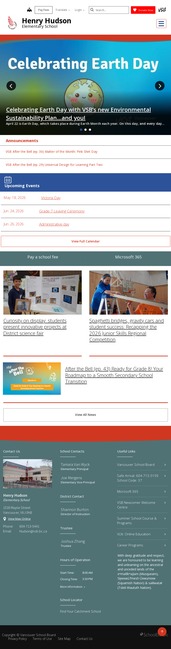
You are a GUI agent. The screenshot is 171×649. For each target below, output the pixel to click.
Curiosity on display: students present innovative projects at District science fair (35, 284)
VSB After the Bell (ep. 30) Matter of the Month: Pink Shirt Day (51, 151)
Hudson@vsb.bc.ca (33, 531)
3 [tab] (90, 130)
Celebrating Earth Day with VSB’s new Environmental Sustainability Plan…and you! (78, 113)
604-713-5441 (29, 526)
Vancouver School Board (141, 464)
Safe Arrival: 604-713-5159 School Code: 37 (141, 477)
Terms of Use (42, 639)
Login (80, 10)
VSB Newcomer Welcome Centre (141, 504)
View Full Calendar (85, 241)
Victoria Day (51, 197)
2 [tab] (85, 130)
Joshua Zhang (73, 541)
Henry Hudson (46, 20)
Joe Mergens (71, 477)
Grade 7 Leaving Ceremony (62, 211)
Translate (62, 10)
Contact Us (85, 639)
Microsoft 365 (141, 491)
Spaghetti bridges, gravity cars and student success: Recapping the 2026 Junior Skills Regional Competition (126, 288)
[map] (29, 10)
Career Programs (141, 545)
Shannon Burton (75, 509)
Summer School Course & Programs (141, 520)
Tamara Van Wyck (75, 464)
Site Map (64, 639)
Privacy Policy (17, 639)
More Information (71, 587)
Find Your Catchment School (80, 611)
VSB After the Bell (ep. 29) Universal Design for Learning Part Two (54, 165)
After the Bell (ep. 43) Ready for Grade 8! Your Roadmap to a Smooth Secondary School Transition (114, 332)
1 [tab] (81, 130)
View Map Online (19, 519)
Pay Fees (43, 10)
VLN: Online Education (141, 534)
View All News (85, 415)
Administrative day (54, 224)
